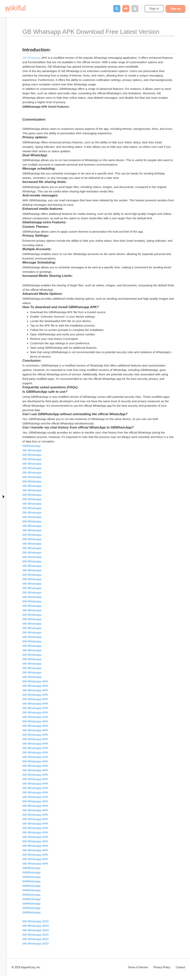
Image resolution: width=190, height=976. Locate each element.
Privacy (161, 967)
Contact (180, 967)
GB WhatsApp (31, 57)
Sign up (175, 8)
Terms (138, 967)
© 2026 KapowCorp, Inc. (26, 967)
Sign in (154, 8)
